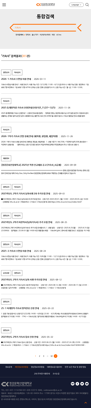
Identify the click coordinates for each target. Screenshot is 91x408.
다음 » (55, 356)
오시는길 (56, 374)
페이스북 (77, 384)
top (86, 403)
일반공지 (6, 72)
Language (76, 5)
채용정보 (6, 158)
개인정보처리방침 (21, 367)
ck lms (58, 35)
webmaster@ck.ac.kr (52, 390)
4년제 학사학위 (45, 35)
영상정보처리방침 (37, 367)
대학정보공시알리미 (54, 367)
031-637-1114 (12, 390)
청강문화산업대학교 (45, 4)
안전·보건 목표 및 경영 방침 (75, 367)
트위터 (82, 384)
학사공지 (17, 72)
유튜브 (87, 384)
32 (51, 356)
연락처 (28, 35)
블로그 (72, 384)
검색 (87, 5)
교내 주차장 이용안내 (42, 374)
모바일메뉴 (4, 5)
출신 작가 (35, 35)
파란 (53, 35)
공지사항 (6, 273)
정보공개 (8, 367)
